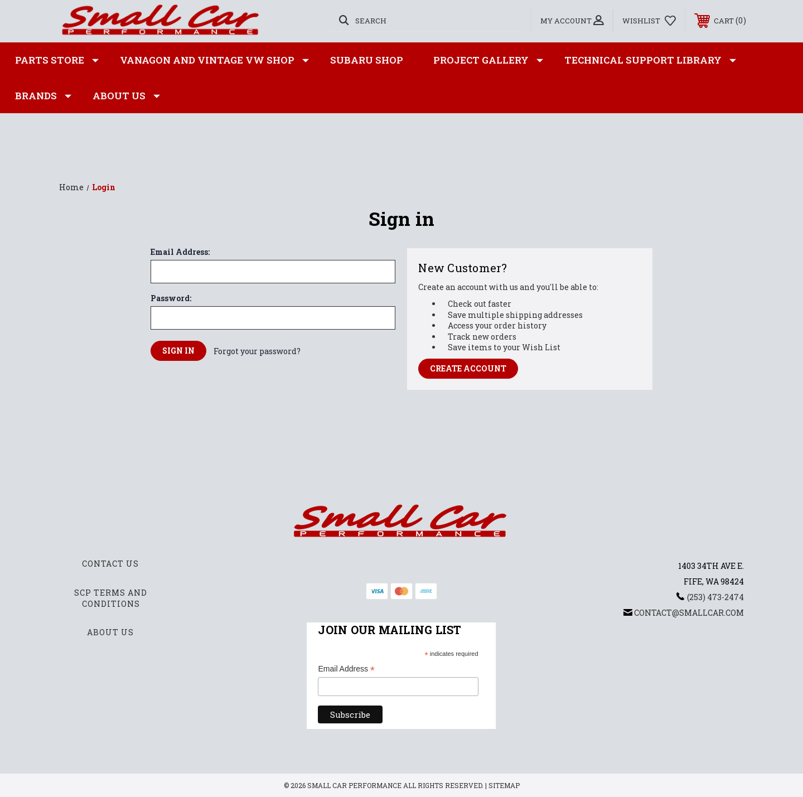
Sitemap (504, 785)
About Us (126, 96)
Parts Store (57, 60)
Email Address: (180, 252)
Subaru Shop (366, 60)
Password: (171, 298)
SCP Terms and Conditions (110, 598)
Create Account (468, 368)
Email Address (346, 669)
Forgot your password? (257, 351)
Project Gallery (488, 60)
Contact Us (110, 563)
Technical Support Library (650, 60)
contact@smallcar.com (689, 612)
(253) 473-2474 (715, 597)
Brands (43, 96)
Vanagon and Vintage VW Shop (214, 60)
